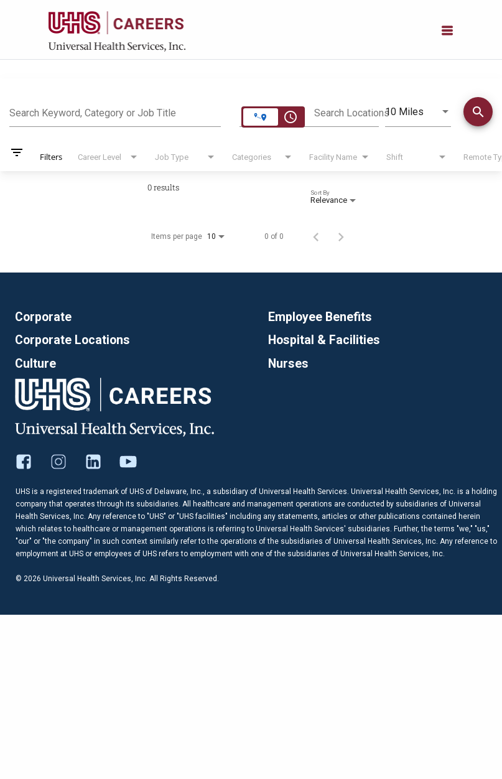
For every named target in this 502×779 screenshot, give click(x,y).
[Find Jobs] (478, 114)
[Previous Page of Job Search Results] (316, 236)
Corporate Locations (74, 340)
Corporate (44, 316)
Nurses (288, 364)
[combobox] (115, 111)
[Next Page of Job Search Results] (340, 236)
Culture (36, 364)
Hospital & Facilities (324, 340)
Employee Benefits (320, 316)
